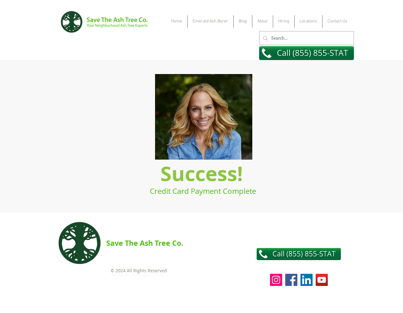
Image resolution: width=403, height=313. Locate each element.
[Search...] (306, 38)
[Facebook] (291, 280)
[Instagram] (276, 280)
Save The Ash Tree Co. (144, 243)
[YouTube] (322, 280)
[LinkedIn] (306, 280)
